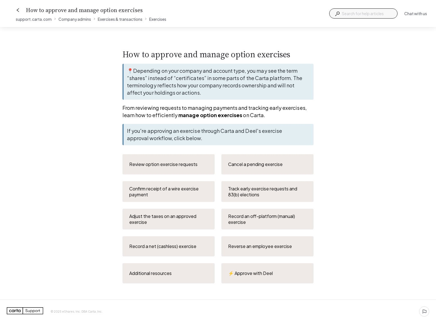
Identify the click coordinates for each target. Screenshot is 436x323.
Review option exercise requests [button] (168, 164)
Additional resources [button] (168, 273)
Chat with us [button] (415, 13)
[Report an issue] (424, 311)
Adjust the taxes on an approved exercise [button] (168, 219)
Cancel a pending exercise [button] (267, 164)
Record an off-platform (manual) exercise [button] (267, 219)
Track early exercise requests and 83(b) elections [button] (267, 191)
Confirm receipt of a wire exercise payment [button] (168, 191)
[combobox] (363, 13)
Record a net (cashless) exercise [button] (168, 246)
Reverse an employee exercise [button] (267, 246)
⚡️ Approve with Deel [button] (267, 273)
